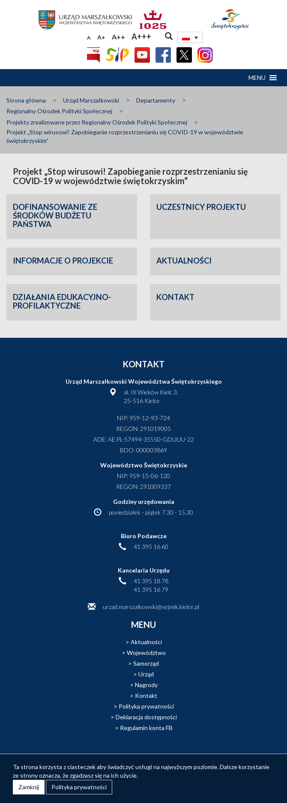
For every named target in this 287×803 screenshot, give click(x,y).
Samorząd (146, 663)
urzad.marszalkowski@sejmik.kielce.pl (151, 606)
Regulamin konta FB (146, 727)
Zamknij (28, 787)
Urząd (146, 674)
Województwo (146, 652)
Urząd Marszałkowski (91, 100)
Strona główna (26, 100)
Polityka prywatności (146, 706)
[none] (190, 37)
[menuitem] (190, 37)
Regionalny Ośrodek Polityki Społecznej (59, 111)
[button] (257, 77)
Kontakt (146, 695)
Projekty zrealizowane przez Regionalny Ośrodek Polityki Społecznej (96, 122)
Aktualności (146, 641)
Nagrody (146, 684)
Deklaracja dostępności (146, 717)
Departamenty (155, 100)
